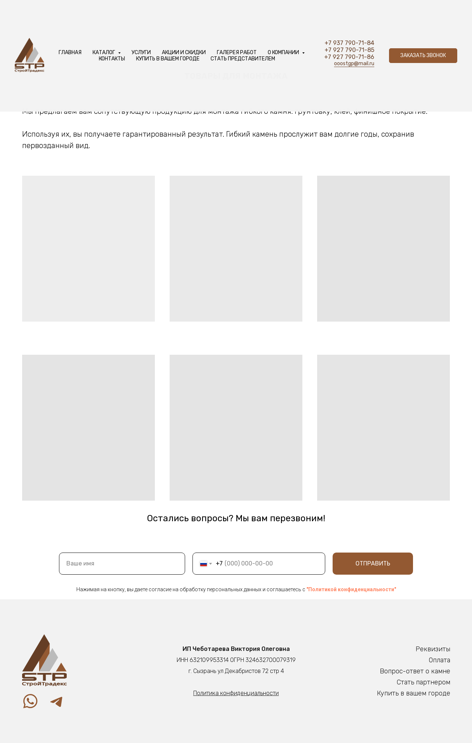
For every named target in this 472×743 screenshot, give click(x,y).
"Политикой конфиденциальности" (351, 589)
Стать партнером (423, 682)
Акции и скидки (184, 52)
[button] (423, 55)
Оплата (439, 660)
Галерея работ (237, 52)
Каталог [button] (104, 52)
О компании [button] (284, 52)
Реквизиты (433, 649)
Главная (70, 52)
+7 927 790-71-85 (349, 49)
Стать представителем (243, 59)
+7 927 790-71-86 (349, 56)
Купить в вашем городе (167, 59)
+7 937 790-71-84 (349, 42)
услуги (141, 52)
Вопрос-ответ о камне (415, 671)
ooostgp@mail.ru (354, 63)
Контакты (112, 59)
